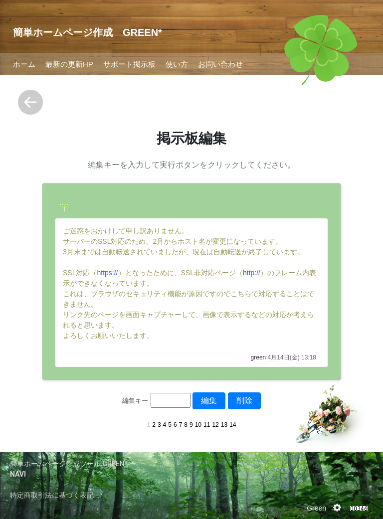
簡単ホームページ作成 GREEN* (87, 32)
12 (215, 424)
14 (232, 424)
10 (198, 424)
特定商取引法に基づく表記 (52, 495)
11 (206, 424)
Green (316, 508)
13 (224, 424)
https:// (107, 273)
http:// (251, 273)
